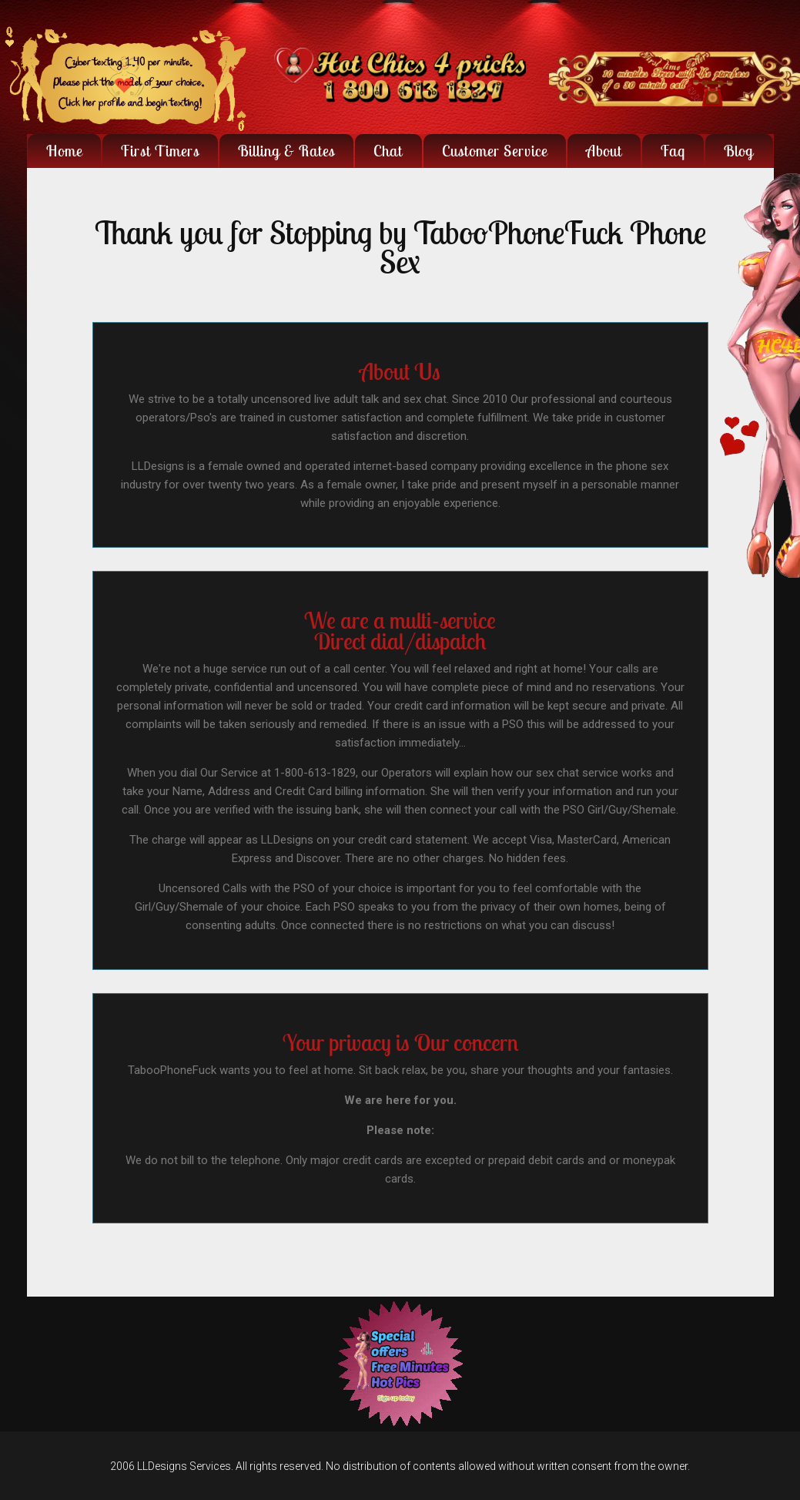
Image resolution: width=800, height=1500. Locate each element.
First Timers (160, 150)
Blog (739, 150)
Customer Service (494, 150)
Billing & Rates (286, 150)
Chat (388, 150)
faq (673, 150)
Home (64, 150)
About (604, 150)
